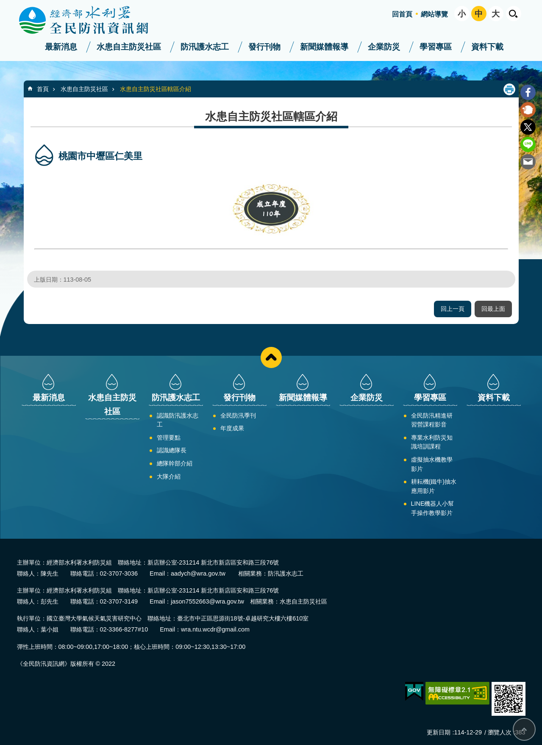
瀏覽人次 (499, 732)
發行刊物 (264, 46)
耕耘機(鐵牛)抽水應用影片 (434, 486)
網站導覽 (434, 14)
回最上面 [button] (493, 308)
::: (3, 3)
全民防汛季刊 (238, 415)
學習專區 (436, 46)
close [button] (271, 357)
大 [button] (496, 13)
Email (528, 161)
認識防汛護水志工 (177, 420)
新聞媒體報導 (324, 46)
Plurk (528, 109)
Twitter (528, 127)
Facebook (528, 92)
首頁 (43, 89)
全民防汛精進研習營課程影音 (432, 420)
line (528, 144)
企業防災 (384, 46)
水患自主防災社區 (129, 46)
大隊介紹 (169, 476)
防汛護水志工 (205, 46)
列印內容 (509, 89)
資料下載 (487, 46)
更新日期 (438, 732)
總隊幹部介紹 (174, 463)
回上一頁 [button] (452, 308)
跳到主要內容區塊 (4, 4)
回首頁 (402, 14)
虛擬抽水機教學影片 (432, 464)
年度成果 (232, 428)
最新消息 (61, 46)
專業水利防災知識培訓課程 (432, 442)
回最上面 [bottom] (524, 729)
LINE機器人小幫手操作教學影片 (432, 508)
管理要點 (169, 437)
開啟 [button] (513, 13)
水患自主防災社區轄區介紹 (155, 89)
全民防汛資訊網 (91, 20)
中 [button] (479, 13)
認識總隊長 (171, 450)
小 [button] (462, 13)
